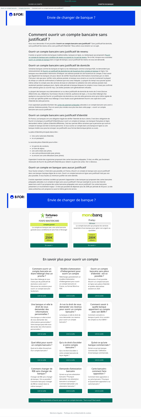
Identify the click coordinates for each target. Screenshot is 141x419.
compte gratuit (49, 224)
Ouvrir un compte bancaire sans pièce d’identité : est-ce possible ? (99, 272)
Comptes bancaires (24, 8)
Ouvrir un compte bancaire (9, 8)
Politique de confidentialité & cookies (77, 413)
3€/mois (92, 223)
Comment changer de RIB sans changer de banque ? (41, 371)
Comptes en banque (105, 4)
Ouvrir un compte (35, 4)
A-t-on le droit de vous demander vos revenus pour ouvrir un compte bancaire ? (70, 308)
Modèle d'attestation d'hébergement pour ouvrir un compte (70, 271)
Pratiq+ (92, 220)
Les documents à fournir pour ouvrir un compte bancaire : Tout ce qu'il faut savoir (71, 400)
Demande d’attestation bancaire (70, 370)
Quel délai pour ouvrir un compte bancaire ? (41, 343)
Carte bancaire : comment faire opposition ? (99, 371)
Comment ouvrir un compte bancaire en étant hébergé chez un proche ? (42, 272)
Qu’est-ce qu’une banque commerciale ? (99, 343)
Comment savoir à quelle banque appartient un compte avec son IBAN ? (99, 308)
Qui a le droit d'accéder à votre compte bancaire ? (70, 345)
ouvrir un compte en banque (39, 60)
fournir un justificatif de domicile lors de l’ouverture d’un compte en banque (70, 71)
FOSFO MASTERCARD (49, 220)
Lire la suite (42, 296)
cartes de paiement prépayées (68, 105)
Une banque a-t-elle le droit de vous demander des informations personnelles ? (41, 309)
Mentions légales (56, 413)
